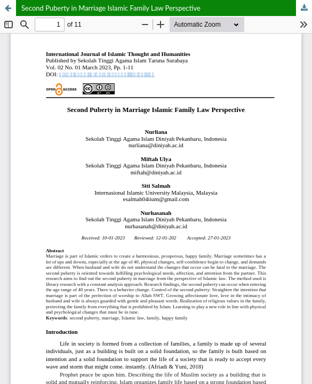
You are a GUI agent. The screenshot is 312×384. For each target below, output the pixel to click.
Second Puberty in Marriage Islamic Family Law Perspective (111, 8)
